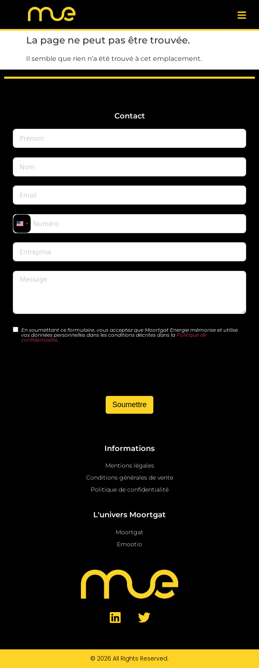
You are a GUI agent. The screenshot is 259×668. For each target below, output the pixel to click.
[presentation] (76, 370)
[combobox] (22, 224)
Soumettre (129, 404)
